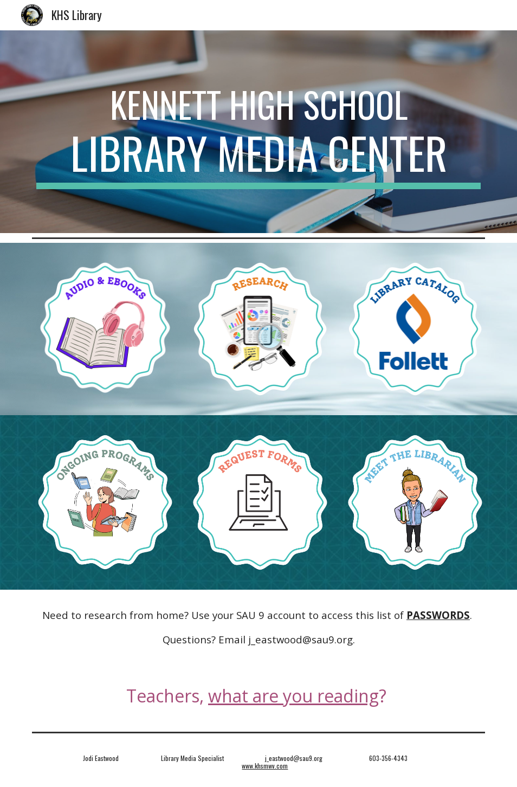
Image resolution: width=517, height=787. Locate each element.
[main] (259, 131)
